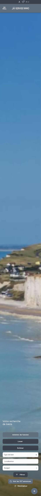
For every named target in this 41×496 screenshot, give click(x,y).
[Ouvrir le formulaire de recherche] (20, 480)
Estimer (20, 454)
